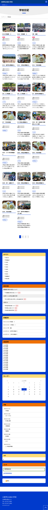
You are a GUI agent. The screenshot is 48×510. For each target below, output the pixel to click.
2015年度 (6, 364)
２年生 (6, 264)
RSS (8, 480)
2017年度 (6, 360)
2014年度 (6, 366)
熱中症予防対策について (11, 305)
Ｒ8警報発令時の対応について (12, 292)
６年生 (6, 274)
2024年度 (6, 348)
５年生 (6, 271)
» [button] (28, 236)
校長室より (7, 260)
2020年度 (6, 355)
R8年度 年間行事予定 (11, 310)
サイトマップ (6, 505)
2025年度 (6, 346)
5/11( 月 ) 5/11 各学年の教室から (10, 331)
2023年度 (6, 350)
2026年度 (6, 345)
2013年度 (6, 367)
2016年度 (6, 362)
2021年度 (6, 353)
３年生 (6, 267)
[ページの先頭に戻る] (45, 507)
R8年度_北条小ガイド (11, 308)
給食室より (7, 276)
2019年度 (6, 357)
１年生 (6, 262)
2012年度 (6, 369)
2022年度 (6, 352)
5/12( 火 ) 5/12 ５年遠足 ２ (9, 324)
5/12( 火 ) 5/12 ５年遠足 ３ (9, 321)
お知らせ (7, 257)
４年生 (6, 269)
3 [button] (25, 236)
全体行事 (7, 278)
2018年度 (6, 359)
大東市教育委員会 (7, 473)
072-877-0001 (8, 501)
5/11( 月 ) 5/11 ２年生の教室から (10, 334)
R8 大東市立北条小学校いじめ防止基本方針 (15, 299)
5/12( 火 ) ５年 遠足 (7, 328)
